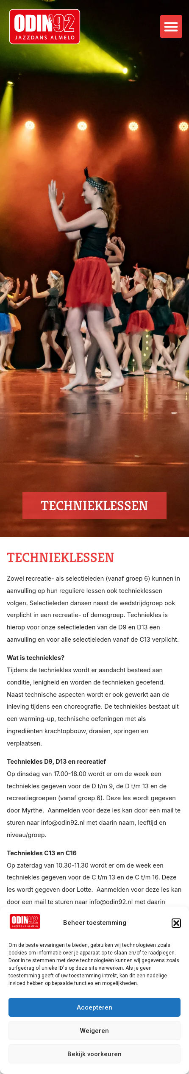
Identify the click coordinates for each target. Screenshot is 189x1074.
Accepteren (94, 1007)
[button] (176, 923)
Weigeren (94, 1031)
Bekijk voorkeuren (94, 1054)
